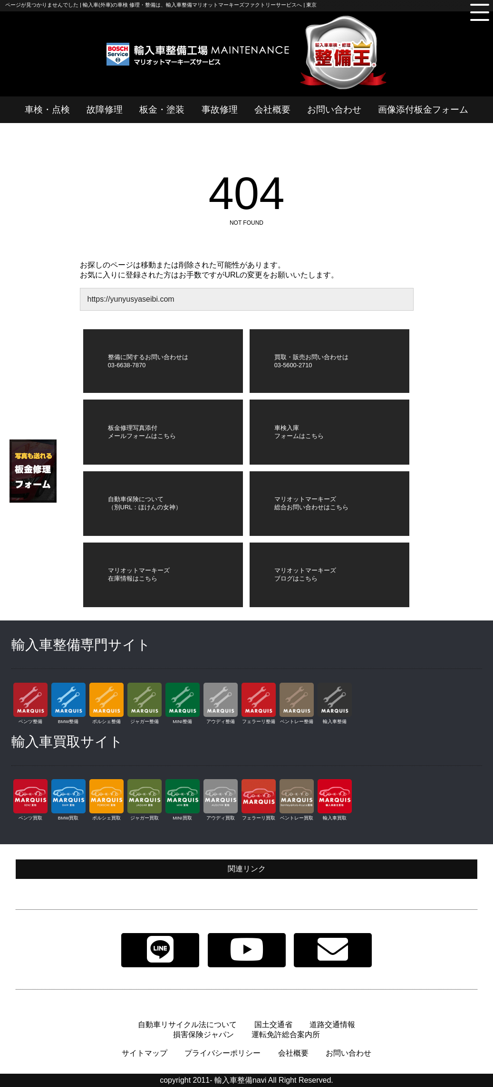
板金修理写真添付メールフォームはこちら (142, 431)
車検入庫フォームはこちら (299, 431)
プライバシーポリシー (222, 1053)
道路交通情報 (332, 1024)
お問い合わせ (334, 109)
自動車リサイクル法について (187, 1024)
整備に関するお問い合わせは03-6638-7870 (148, 361)
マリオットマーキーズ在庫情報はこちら (139, 574)
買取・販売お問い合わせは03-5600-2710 (311, 361)
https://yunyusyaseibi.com (130, 299)
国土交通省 (273, 1024)
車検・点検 (47, 109)
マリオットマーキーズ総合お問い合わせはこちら (311, 503)
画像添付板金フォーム (423, 109)
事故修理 (220, 109)
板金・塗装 (161, 109)
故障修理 (105, 109)
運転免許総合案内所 (285, 1034)
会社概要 (272, 109)
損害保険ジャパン (203, 1034)
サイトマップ (144, 1053)
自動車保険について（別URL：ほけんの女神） (145, 503)
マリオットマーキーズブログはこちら (305, 574)
